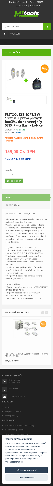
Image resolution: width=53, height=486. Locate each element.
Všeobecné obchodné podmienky (19, 425)
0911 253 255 (38, 2)
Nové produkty (11, 415)
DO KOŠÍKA (14, 181)
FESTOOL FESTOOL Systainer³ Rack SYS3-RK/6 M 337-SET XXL (26, 355)
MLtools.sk (36, 6)
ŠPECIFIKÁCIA (13, 206)
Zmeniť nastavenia (26, 477)
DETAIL (10, 198)
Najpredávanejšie (13, 411)
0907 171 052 (21, 6)
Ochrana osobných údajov (16, 434)
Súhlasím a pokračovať (26, 470)
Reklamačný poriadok (14, 429)
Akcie (7, 407)
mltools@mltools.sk (19, 2)
